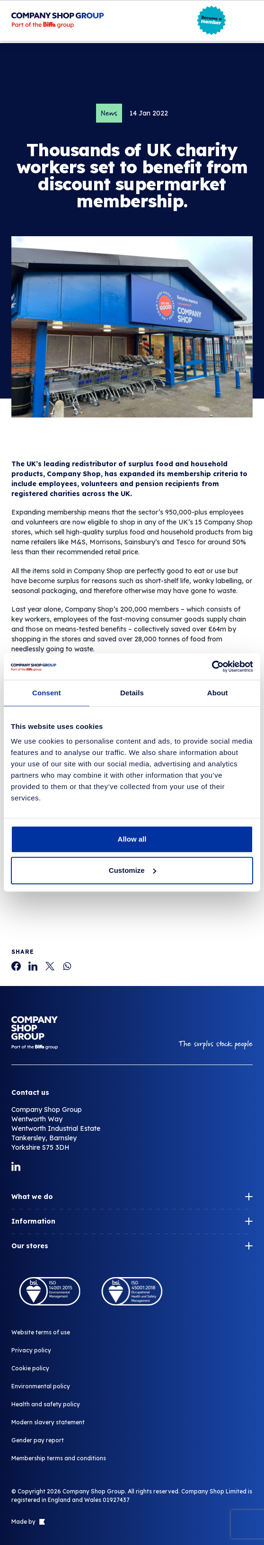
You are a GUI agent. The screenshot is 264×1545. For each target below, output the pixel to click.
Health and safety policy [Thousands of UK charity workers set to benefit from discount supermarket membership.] (45, 1404)
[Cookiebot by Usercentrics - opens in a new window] (211, 666)
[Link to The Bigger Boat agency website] (41, 1522)
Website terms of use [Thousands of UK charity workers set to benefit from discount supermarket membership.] (40, 1332)
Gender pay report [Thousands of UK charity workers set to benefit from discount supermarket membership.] (37, 1440)
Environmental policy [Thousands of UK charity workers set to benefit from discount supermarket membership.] (40, 1386)
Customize (132, 870)
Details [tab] (132, 693)
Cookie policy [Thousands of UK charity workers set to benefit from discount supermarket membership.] (30, 1368)
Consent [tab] (46, 693)
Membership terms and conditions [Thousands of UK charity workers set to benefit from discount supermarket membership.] (58, 1458)
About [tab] (217, 693)
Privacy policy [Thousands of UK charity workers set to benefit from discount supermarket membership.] (31, 1350)
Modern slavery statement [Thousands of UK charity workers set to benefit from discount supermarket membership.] (48, 1422)
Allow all (132, 839)
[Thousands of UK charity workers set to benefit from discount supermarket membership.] (16, 966)
